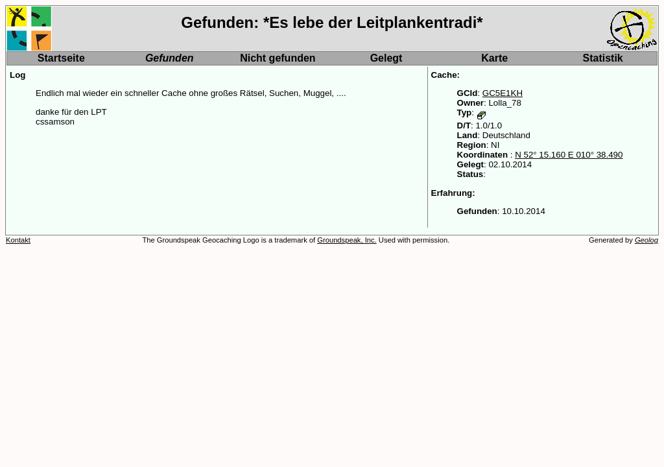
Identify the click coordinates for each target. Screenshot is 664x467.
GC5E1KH (502, 93)
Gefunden (169, 58)
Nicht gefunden (277, 58)
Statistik (603, 58)
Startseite (61, 58)
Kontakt (18, 240)
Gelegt (386, 58)
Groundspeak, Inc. (346, 240)
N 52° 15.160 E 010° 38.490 (568, 155)
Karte (494, 58)
